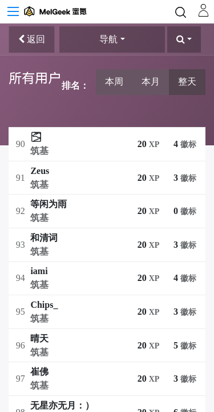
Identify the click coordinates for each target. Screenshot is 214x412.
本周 (114, 81)
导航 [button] (108, 39)
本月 (151, 81)
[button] (184, 39)
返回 (31, 39)
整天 (187, 81)
